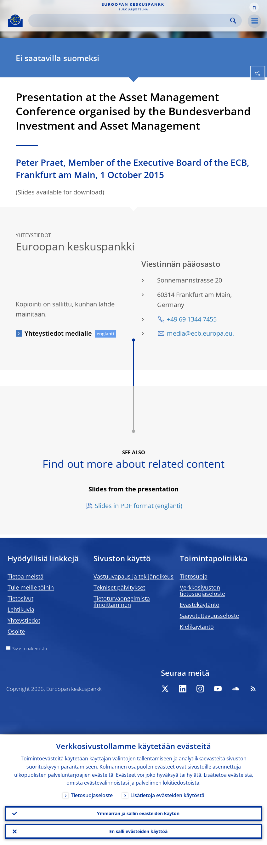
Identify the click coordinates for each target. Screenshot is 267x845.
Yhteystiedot (24, 620)
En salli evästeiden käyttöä (138, 831)
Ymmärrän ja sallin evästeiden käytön (138, 813)
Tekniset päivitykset (119, 587)
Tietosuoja (193, 576)
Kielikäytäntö (197, 626)
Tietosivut (20, 598)
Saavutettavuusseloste (209, 615)
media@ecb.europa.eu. (200, 333)
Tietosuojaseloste (92, 794)
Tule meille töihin (31, 587)
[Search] (130, 20)
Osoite (16, 631)
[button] (254, 7)
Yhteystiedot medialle (58, 333)
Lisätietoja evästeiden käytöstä (167, 794)
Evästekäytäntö (199, 604)
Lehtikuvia (21, 609)
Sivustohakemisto (29, 649)
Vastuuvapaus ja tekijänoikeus (133, 576)
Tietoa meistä (25, 576)
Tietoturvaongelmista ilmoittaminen (122, 601)
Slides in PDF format (124, 505)
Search (233, 20)
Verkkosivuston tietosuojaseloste (202, 590)
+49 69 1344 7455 (192, 319)
